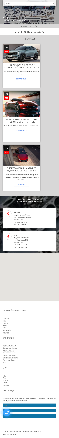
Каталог (5, 325)
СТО (4, 328)
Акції (4, 320)
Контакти (6, 332)
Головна (6, 20)
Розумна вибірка (8, 360)
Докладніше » (21, 79)
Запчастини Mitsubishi (10, 358)
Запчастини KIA (8, 350)
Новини (5, 323)
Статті (5, 383)
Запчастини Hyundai (10, 348)
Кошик (24, 26)
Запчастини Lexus (9, 353)
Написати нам (18, 219)
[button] (23, 285)
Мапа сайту (7, 330)
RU (31, 26)
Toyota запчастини (9, 346)
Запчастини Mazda (9, 355)
